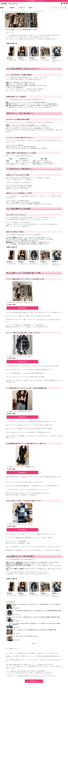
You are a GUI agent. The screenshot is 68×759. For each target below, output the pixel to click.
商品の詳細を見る (22, 308)
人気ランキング (22, 7)
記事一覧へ (35, 643)
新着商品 (2, 7)
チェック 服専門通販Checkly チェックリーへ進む (34, 682)
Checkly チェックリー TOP (7, 11)
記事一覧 (30, 7)
